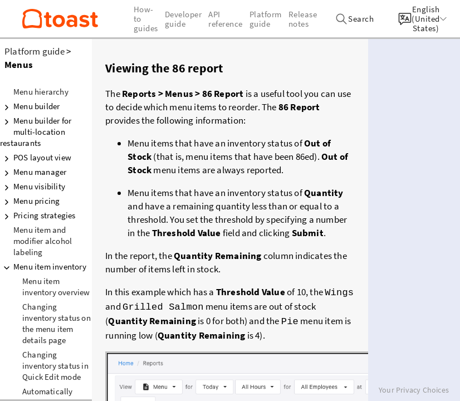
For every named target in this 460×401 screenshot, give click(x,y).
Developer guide (183, 19)
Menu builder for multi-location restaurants (35, 131)
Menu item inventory (43, 266)
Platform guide (34, 51)
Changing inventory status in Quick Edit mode (55, 365)
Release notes (302, 19)
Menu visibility (32, 186)
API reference (225, 19)
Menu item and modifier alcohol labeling (42, 240)
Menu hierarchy (40, 91)
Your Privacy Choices (414, 390)
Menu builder (30, 106)
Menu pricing (30, 201)
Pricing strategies (38, 215)
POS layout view (35, 157)
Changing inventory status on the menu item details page (56, 323)
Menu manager (33, 172)
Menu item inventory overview (56, 286)
